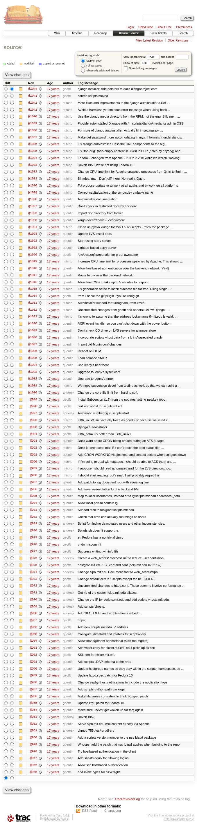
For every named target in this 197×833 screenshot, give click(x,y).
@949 (33, 751)
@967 (33, 625)
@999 (33, 402)
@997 (33, 416)
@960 (33, 674)
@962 (33, 660)
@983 (33, 514)
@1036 (32, 144)
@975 (33, 569)
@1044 (32, 89)
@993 (33, 444)
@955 (33, 709)
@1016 (32, 284)
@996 (33, 423)
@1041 (32, 109)
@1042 (32, 102)
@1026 (32, 214)
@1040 (32, 116)
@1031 (32, 179)
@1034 (32, 158)
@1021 (32, 249)
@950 (33, 744)
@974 (33, 576)
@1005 (32, 360)
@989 (33, 472)
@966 (33, 632)
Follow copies (91, 66)
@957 (33, 695)
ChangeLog (112, 817)
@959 (33, 681)
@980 (33, 534)
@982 (33, 521)
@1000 (32, 395)
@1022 (32, 242)
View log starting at (142, 56)
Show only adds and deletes (100, 71)
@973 (33, 583)
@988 (33, 479)
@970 (33, 604)
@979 (33, 541)
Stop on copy (91, 61)
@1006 (32, 353)
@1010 (32, 325)
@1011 (32, 318)
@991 (33, 458)
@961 (33, 667)
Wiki (57, 33)
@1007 (32, 346)
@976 (33, 562)
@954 (33, 716)
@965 (33, 639)
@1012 (32, 312)
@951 (33, 737)
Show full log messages (140, 68)
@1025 (32, 221)
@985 (33, 500)
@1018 (32, 270)
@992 (33, 451)
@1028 (32, 200)
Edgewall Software (56, 825)
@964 (33, 646)
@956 (33, 702)
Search (183, 33)
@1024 (32, 228)
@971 (33, 597)
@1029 (32, 193)
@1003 (32, 374)
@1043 (32, 95)
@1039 (32, 123)
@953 (33, 723)
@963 (33, 653)
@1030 (32, 186)
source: (13, 47)
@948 (33, 757)
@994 (33, 437)
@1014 (32, 298)
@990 (33, 465)
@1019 (32, 263)
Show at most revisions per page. (148, 63)
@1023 (32, 235)
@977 (33, 555)
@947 (33, 764)
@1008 (32, 339)
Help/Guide (145, 27)
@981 (33, 528)
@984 (33, 507)
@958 (33, 688)
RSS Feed (89, 817)
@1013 (32, 305)
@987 (33, 486)
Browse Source (129, 33)
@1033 (32, 165)
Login (130, 27)
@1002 (32, 381)
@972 (33, 590)
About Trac (164, 27)
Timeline (76, 33)
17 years (53, 89)
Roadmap (100, 33)
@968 (33, 618)
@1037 (32, 137)
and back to (175, 56)
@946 (33, 771)
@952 (33, 730)
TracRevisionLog (127, 805)
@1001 (32, 388)
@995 (33, 430)
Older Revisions (178, 40)
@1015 (32, 291)
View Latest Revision (149, 40)
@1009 (32, 332)
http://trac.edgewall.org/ (179, 825)
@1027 (32, 207)
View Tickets (158, 33)
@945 (33, 778)
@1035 (32, 151)
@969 (33, 611)
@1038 (32, 130)
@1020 (32, 256)
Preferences (184, 27)
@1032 (32, 172)
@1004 (32, 367)
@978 (33, 548)
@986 (33, 493)
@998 (33, 409)
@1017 (32, 277)
